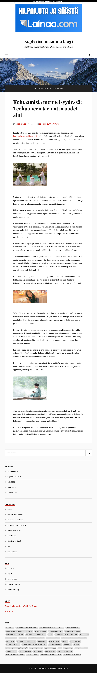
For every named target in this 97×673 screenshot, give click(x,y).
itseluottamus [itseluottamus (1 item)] (72, 627)
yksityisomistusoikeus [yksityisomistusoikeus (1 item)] (51, 655)
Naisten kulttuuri (14, 541)
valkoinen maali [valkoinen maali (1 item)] (65, 651)
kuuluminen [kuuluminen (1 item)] (11, 638)
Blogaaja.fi (63, 668)
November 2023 (14, 471)
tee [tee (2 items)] (60, 648)
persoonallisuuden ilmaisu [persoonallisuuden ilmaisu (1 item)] (34, 644)
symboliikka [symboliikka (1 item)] (50, 648)
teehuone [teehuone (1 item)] (68, 648)
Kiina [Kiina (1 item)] (50, 634)
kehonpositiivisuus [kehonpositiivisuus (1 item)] (14, 634)
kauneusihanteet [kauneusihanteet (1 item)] (72, 631)
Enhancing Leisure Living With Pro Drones (21, 606)
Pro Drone (9, 611)
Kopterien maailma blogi (48, 41)
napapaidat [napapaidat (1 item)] (75, 641)
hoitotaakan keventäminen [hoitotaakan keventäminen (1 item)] (52, 627)
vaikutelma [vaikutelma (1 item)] (50, 651)
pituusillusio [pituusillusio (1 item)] (55, 644)
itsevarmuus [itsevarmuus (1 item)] (40, 631)
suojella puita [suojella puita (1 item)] (36, 648)
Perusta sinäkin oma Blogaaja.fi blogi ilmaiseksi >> (48, 1)
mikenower (21, 124)
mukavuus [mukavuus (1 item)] (42, 641)
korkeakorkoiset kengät (17, 525)
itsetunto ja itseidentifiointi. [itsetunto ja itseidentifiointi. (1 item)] (19, 631)
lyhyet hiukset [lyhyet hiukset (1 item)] (53, 638)
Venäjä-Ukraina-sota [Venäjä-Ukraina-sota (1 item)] (15, 655)
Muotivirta (12, 536)
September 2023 (14, 477)
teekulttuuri (12, 552)
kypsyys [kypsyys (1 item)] (23, 638)
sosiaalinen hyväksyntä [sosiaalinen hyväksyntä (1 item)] (16, 648)
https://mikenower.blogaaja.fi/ (25, 136)
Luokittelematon (14, 530)
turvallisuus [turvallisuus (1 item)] (25, 651)
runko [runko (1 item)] (76, 644)
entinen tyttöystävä (49, 124)
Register (11, 568)
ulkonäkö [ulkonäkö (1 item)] (38, 651)
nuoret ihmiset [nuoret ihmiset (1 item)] (13, 644)
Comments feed (14, 584)
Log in (10, 573)
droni (10, 509)
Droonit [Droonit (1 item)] (10, 627)
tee (9, 546)
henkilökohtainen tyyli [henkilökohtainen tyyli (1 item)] (27, 627)
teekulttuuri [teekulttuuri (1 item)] (81, 648)
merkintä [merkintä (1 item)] (10, 641)
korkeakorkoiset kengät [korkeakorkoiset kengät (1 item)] (66, 634)
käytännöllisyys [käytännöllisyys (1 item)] (36, 638)
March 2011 (12, 492)
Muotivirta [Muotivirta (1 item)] (54, 641)
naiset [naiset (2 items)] (65, 641)
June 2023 (11, 487)
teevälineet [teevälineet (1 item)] (11, 651)
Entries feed (12, 579)
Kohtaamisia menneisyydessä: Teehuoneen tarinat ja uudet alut (47, 108)
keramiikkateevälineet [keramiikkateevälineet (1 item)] (36, 634)
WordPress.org (13, 589)
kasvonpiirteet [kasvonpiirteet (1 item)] (55, 631)
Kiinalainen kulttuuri (16, 520)
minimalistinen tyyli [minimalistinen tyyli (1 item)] (26, 641)
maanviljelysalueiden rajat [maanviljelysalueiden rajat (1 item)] (74, 638)
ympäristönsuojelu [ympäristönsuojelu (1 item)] (72, 655)
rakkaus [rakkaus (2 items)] (67, 644)
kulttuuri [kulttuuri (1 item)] (84, 634)
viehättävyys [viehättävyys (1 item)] (32, 655)
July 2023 (11, 482)
